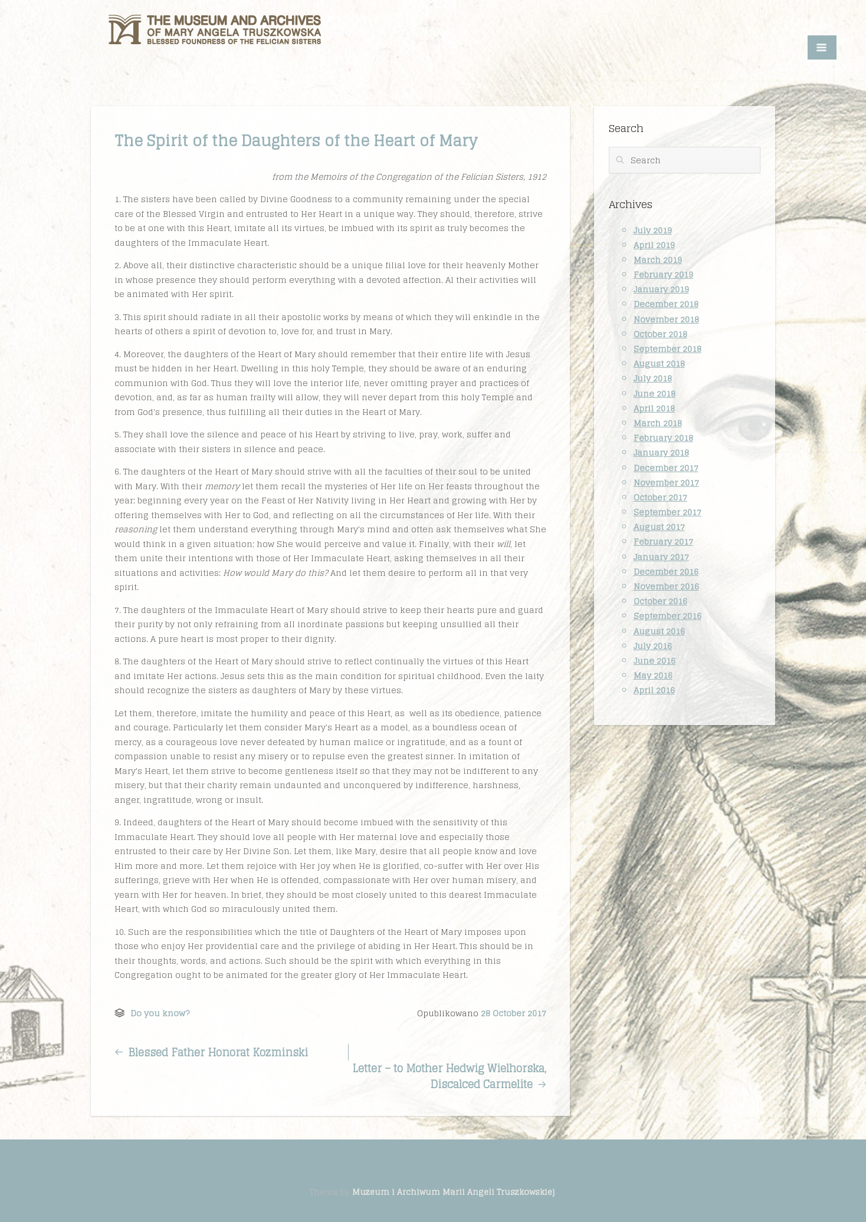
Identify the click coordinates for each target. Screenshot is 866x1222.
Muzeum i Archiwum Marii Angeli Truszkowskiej (453, 1192)
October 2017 (660, 497)
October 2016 (660, 601)
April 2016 (654, 690)
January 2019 (661, 289)
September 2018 (667, 348)
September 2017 (667, 512)
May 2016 (653, 675)
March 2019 (658, 259)
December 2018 (666, 304)
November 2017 (666, 482)
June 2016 (654, 660)
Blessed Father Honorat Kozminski (211, 1052)
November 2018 (666, 319)
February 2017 (663, 541)
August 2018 (659, 363)
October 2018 (660, 334)
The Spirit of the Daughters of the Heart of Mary (296, 140)
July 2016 (653, 645)
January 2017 (661, 556)
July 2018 (653, 378)
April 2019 (654, 245)
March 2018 (658, 423)
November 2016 (666, 586)
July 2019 (653, 230)
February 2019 (663, 274)
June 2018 (654, 393)
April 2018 (654, 408)
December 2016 (666, 571)
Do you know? (159, 1013)
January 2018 (661, 452)
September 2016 (667, 615)
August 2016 (659, 631)
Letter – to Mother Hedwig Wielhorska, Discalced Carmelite (449, 1076)
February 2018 (663, 437)
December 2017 (666, 467)
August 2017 (659, 526)
